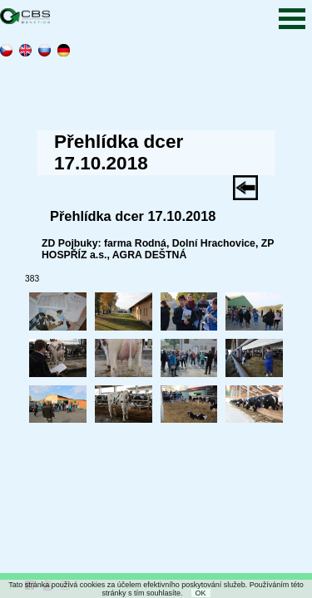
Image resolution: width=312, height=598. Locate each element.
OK (201, 593)
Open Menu (292, 18)
